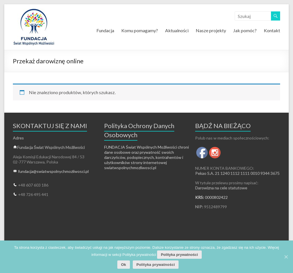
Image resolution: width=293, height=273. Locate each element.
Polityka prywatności (179, 254)
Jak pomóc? (245, 30)
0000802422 (216, 197)
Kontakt (272, 30)
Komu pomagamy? (139, 30)
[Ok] (286, 257)
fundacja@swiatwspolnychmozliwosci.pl (53, 171)
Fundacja (105, 30)
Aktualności (177, 30)
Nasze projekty (211, 30)
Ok (123, 264)
